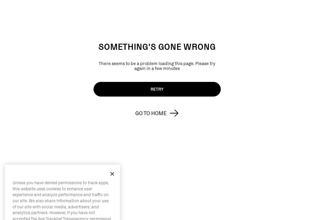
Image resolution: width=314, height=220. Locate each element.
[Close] (112, 180)
